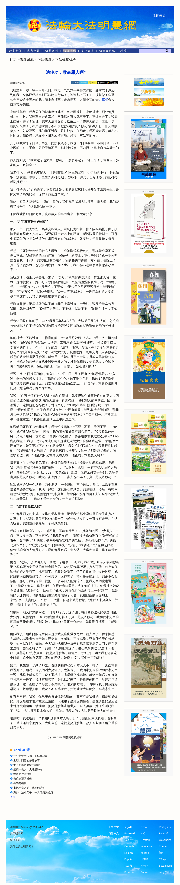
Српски (163, 846)
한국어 (145, 865)
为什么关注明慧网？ (22, 846)
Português (165, 827)
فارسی (128, 865)
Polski (144, 872)
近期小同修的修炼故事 (26, 760)
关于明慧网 (16, 833)
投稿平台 (15, 840)
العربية (128, 827)
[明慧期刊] (51, 51)
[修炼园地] (69, 51)
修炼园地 (27, 60)
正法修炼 (44, 60)
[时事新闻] (14, 51)
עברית (144, 827)
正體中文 (113, 827)
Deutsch (129, 846)
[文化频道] (87, 51)
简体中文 (113, 833)
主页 (12, 60)
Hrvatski (145, 840)
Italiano (145, 852)
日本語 (145, 859)
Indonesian (147, 846)
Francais (129, 872)
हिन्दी (143, 833)
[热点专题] (33, 51)
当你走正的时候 (22, 778)
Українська (165, 865)
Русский (163, 833)
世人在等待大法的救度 (26, 765)
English (128, 852)
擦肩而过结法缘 (22, 774)
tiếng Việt (164, 872)
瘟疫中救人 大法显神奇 (27, 769)
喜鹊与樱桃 (20, 783)
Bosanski (129, 833)
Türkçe (163, 859)
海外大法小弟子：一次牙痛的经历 (33, 792)
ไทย (161, 852)
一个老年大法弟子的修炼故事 (30, 755)
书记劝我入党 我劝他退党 (29, 787)
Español (129, 859)
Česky (127, 840)
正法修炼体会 (65, 60)
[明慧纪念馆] (107, 51)
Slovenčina (165, 840)
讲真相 (103, 99)
